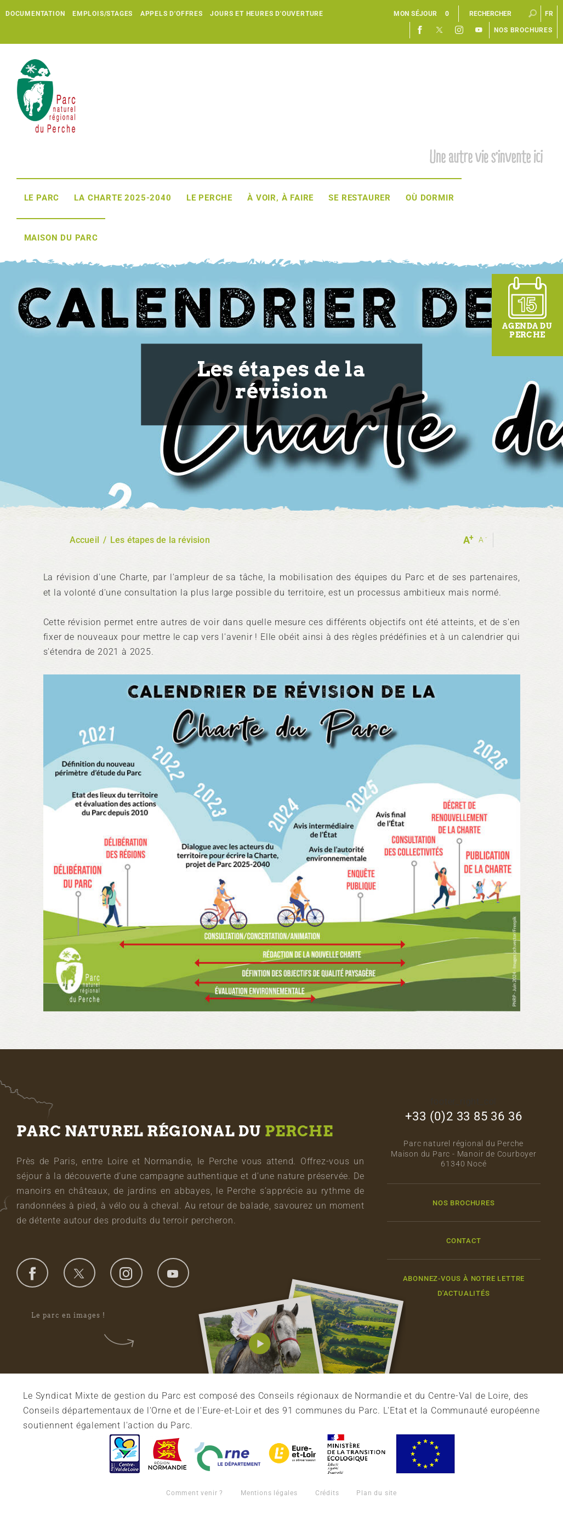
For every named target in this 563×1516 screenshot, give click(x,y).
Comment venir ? (194, 1493)
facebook (32, 1273)
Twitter (440, 30)
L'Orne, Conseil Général (227, 1453)
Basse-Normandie (167, 1453)
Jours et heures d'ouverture (266, 14)
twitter (79, 1273)
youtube (173, 1273)
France (356, 1453)
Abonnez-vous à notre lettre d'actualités (464, 1285)
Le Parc (42, 198)
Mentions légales (269, 1493)
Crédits (327, 1493)
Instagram (459, 30)
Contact (463, 1241)
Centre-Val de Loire (124, 1453)
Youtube (479, 30)
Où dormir (430, 198)
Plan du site (376, 1493)
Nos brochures (523, 30)
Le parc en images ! (75, 1316)
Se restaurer (359, 198)
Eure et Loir (293, 1453)
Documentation (35, 14)
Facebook (420, 30)
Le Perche (209, 198)
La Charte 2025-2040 (122, 198)
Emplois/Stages (102, 14)
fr (549, 14)
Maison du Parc (61, 238)
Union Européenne (425, 1453)
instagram (126, 1273)
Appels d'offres (171, 14)
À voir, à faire (280, 198)
